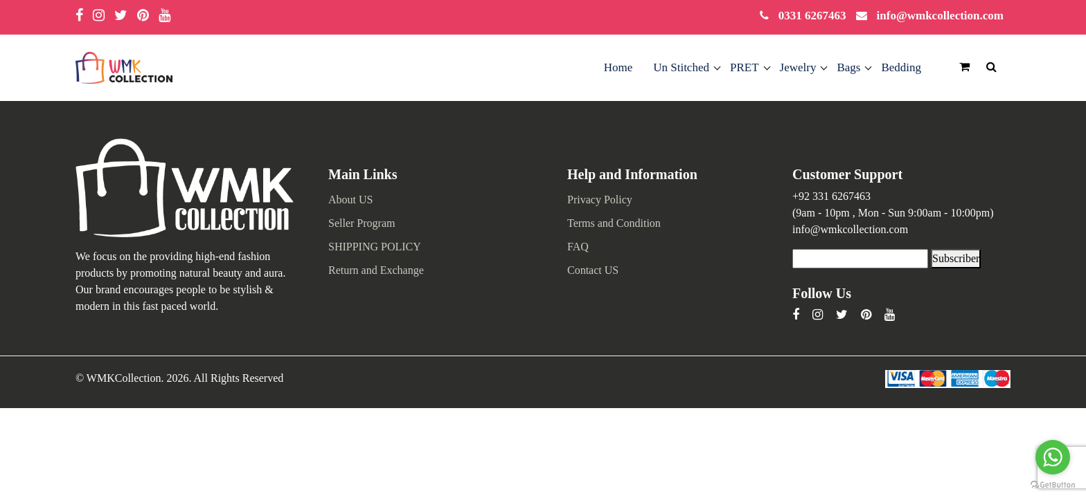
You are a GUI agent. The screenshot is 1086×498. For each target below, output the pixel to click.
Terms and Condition (614, 223)
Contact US (592, 270)
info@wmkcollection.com (940, 15)
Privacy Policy (599, 199)
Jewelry (798, 67)
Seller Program (361, 223)
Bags (848, 67)
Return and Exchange (376, 270)
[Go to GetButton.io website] (1053, 483)
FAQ (578, 246)
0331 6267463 (812, 15)
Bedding (901, 67)
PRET (744, 67)
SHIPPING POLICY (374, 246)
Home (618, 67)
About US (350, 199)
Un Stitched (681, 67)
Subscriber (955, 258)
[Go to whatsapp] (1052, 457)
